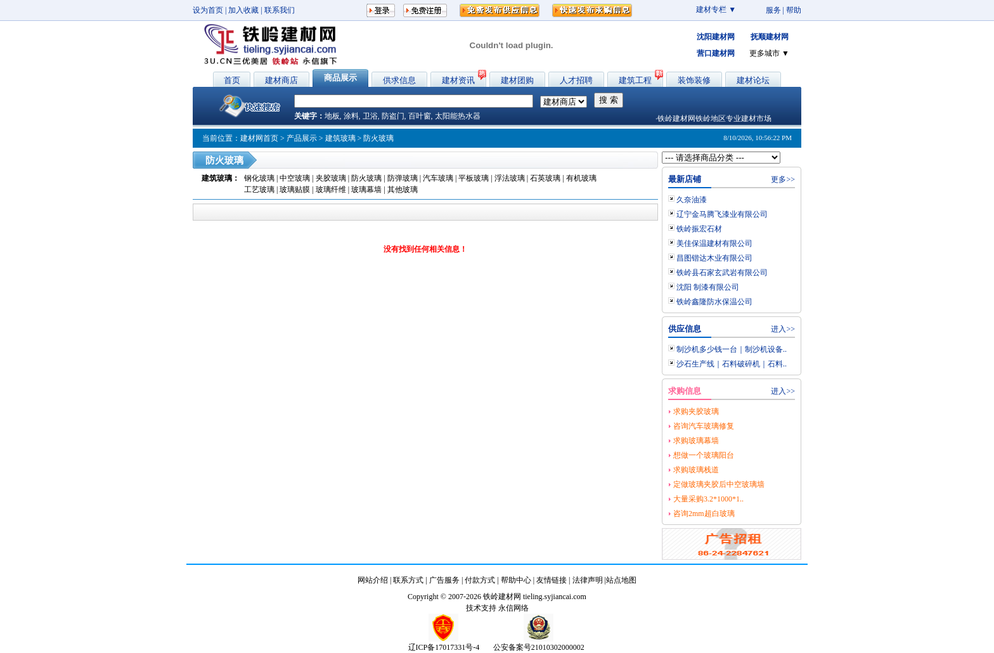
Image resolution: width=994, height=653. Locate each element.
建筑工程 (635, 80)
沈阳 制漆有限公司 (707, 287)
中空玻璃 (296, 178)
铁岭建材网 (502, 596)
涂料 (351, 116)
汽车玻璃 (438, 178)
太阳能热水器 (458, 116)
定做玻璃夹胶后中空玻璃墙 (719, 484)
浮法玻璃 (509, 178)
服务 (773, 10)
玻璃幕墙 (366, 189)
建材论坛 (753, 80)
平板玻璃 (473, 178)
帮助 (793, 10)
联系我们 (279, 10)
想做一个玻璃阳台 (703, 455)
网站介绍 (373, 580)
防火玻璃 (367, 178)
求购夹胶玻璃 (696, 411)
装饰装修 (694, 80)
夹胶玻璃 (332, 178)
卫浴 (370, 116)
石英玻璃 (545, 178)
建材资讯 (458, 80)
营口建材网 (716, 53)
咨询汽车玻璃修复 (703, 426)
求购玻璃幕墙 (696, 440)
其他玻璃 (402, 189)
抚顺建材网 (770, 36)
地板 (332, 116)
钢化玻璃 (260, 178)
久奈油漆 (691, 199)
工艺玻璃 (259, 189)
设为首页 (208, 10)
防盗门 (393, 116)
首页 (232, 80)
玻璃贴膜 (295, 189)
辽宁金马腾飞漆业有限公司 (722, 214)
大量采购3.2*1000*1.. (708, 499)
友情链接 (551, 580)
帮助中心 (516, 580)
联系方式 (408, 580)
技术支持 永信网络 (497, 608)
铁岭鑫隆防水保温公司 (714, 301)
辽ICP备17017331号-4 (444, 647)
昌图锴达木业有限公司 (714, 258)
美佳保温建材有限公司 (714, 243)
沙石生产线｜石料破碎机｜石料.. (731, 363)
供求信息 (399, 80)
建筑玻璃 (340, 138)
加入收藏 (243, 10)
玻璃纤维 (331, 189)
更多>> (783, 179)
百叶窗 (419, 116)
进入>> (783, 329)
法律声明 (587, 580)
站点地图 (621, 580)
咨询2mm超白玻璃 (704, 513)
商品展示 (340, 77)
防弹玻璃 (402, 178)
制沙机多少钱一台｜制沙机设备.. (731, 349)
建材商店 (281, 80)
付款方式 (480, 580)
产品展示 (302, 138)
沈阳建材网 (716, 36)
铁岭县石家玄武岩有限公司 (722, 272)
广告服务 (444, 580)
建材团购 (517, 80)
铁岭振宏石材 (699, 228)
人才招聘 (576, 80)
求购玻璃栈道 (696, 469)
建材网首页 (259, 138)
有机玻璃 (581, 178)
